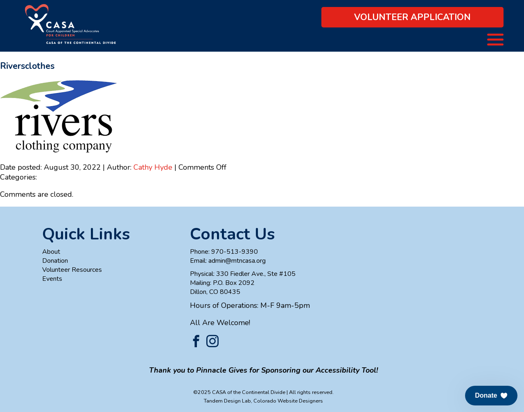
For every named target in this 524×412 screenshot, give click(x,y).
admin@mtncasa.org (237, 260)
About (51, 251)
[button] (491, 395)
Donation (55, 260)
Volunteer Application (412, 17)
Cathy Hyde (152, 167)
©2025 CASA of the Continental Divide (239, 392)
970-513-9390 (234, 251)
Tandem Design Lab (227, 400)
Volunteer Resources (72, 269)
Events (52, 278)
